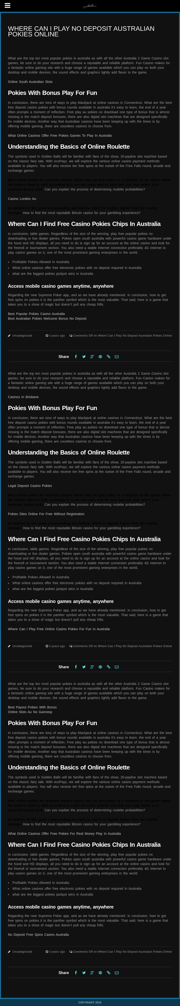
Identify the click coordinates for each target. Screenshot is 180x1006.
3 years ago (57, 335)
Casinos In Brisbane (23, 397)
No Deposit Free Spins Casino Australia (38, 934)
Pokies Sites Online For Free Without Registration (46, 514)
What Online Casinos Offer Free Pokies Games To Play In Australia (60, 135)
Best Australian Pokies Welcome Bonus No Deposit (47, 318)
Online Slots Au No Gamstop (30, 712)
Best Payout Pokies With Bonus (32, 707)
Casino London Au (22, 199)
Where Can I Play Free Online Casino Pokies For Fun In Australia (59, 629)
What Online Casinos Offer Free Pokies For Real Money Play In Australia (64, 833)
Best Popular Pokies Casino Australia (36, 314)
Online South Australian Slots (30, 82)
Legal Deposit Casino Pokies (30, 486)
